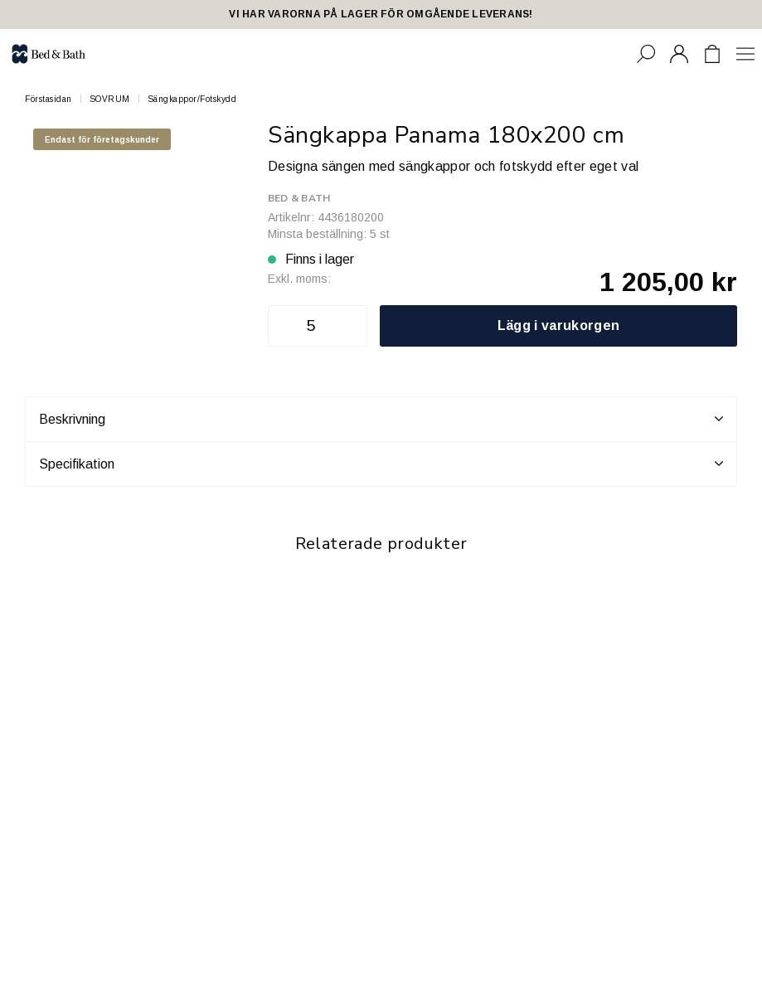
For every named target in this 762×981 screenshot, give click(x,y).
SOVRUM (110, 99)
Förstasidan (48, 99)
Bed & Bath (299, 198)
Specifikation (381, 463)
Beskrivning (381, 418)
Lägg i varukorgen (558, 325)
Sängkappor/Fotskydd (192, 99)
